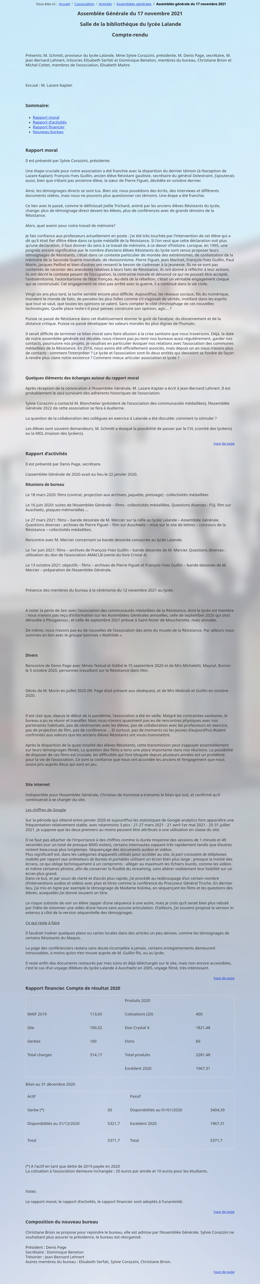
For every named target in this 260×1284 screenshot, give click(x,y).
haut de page (224, 443)
